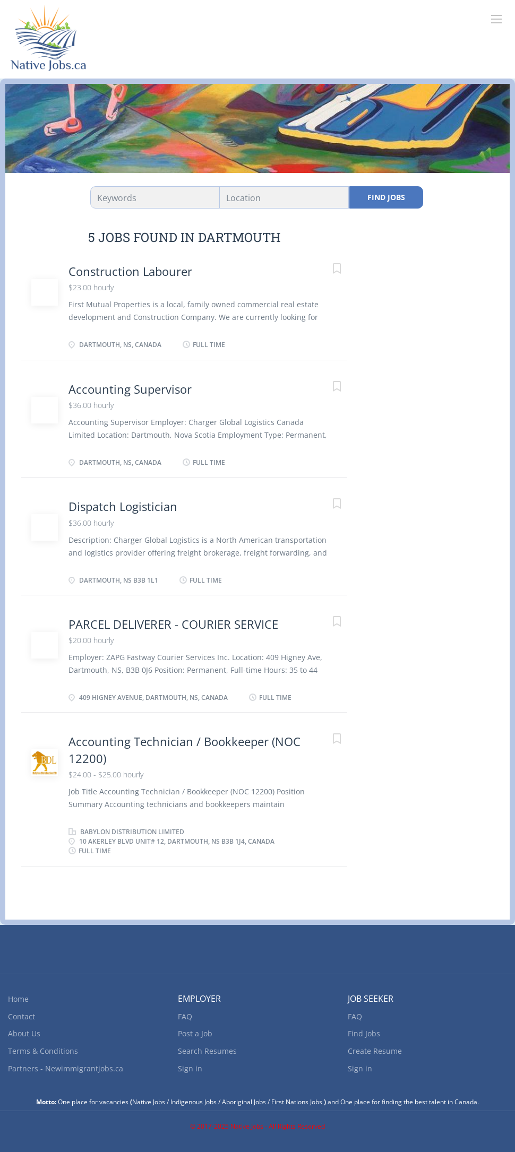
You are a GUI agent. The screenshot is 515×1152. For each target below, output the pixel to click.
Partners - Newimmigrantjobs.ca (65, 1068)
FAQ (185, 1016)
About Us (24, 1033)
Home (18, 999)
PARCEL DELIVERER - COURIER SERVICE (173, 624)
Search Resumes (207, 1051)
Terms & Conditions (43, 1051)
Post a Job (195, 1033)
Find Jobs (386, 197)
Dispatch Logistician (122, 506)
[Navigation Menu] (496, 19)
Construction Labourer (130, 271)
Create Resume (375, 1051)
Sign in (190, 1068)
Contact (21, 1016)
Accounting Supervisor (130, 389)
